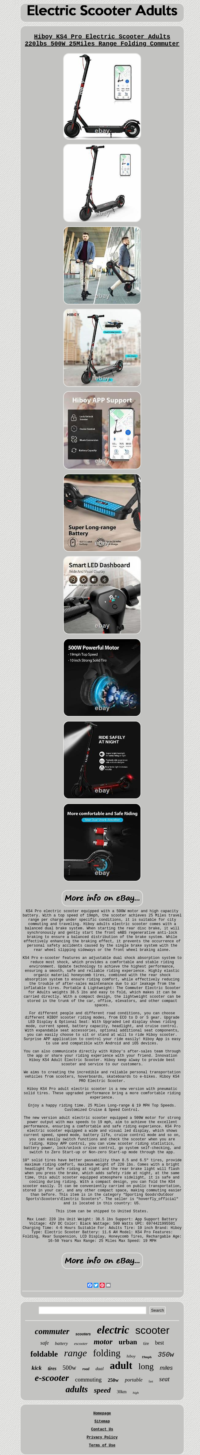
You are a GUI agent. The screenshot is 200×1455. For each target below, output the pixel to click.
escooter (80, 1343)
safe (44, 1343)
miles (166, 1368)
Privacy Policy (102, 1437)
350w (166, 1355)
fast (151, 1381)
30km (122, 1391)
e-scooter (52, 1378)
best (159, 1343)
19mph (147, 1357)
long (146, 1366)
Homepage (102, 1413)
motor (103, 1342)
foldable (44, 1354)
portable (134, 1380)
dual (99, 1368)
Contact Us (102, 1429)
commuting (88, 1379)
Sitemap (102, 1421)
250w (113, 1380)
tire (146, 1343)
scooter (152, 1330)
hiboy (131, 1356)
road (86, 1369)
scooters (83, 1334)
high (136, 1392)
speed (102, 1390)
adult (121, 1365)
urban (128, 1342)
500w (69, 1367)
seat (164, 1379)
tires (52, 1368)
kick (37, 1368)
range (75, 1352)
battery (61, 1343)
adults (77, 1389)
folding (107, 1353)
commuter (52, 1331)
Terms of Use (102, 1445)
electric (113, 1330)
